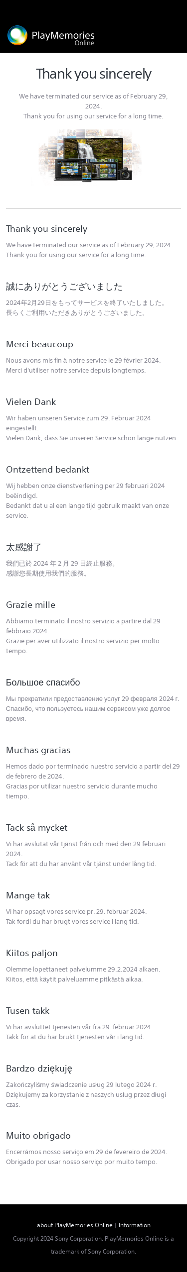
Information (135, 1225)
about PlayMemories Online (75, 1225)
